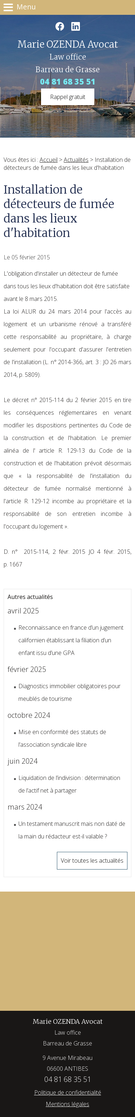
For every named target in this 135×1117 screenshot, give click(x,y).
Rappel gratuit (67, 97)
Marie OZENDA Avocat (68, 1033)
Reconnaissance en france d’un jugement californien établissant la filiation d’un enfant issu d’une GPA (70, 640)
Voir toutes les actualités (92, 860)
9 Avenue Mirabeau (67, 1064)
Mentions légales (67, 1104)
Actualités (76, 160)
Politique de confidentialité (67, 1092)
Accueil (49, 160)
